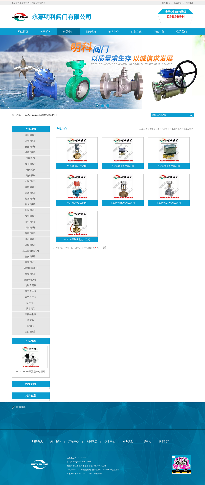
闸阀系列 (30, 158)
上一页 (78, 248)
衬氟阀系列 (30, 274)
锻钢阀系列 (30, 227)
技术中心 (113, 31)
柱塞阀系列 (30, 198)
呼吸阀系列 (30, 210)
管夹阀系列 (30, 256)
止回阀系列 (30, 181)
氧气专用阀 (30, 291)
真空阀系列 (30, 262)
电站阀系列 (30, 135)
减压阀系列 (30, 152)
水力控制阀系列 (31, 251)
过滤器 (30, 326)
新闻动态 (91, 31)
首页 (157, 129)
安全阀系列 (30, 146)
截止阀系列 (30, 164)
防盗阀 (30, 320)
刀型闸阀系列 (31, 268)
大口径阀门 (30, 331)
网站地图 (190, 3)
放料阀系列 (30, 216)
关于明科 (45, 31)
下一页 (85, 248)
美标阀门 (30, 303)
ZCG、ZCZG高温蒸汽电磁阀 (40, 115)
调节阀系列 (30, 141)
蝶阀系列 (30, 175)
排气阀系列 (30, 222)
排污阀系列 (30, 239)
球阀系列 (30, 170)
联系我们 (166, 3)
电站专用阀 (30, 285)
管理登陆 (98, 473)
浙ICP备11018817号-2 (84, 473)
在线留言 (178, 3)
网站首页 (23, 31)
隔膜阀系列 (30, 233)
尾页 (90, 248)
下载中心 (159, 31)
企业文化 (136, 31)
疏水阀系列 (30, 204)
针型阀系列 (30, 245)
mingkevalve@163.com (82, 462)
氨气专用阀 (30, 297)
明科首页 (37, 441)
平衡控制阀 (30, 314)
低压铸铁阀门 (31, 279)
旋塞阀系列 (30, 193)
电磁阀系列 (30, 187)
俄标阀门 (30, 308)
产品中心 (68, 31)
